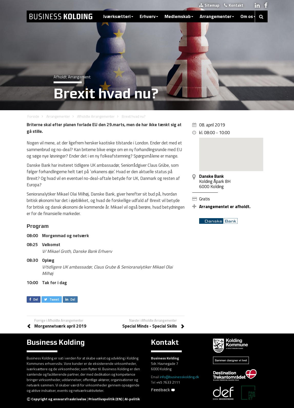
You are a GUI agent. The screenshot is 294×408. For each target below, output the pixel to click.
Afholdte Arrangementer (96, 116)
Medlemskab (179, 16)
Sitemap (209, 5)
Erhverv (149, 16)
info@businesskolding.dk (179, 376)
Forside (33, 116)
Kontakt (233, 5)
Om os (248, 16)
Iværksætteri (118, 16)
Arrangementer (217, 16)
